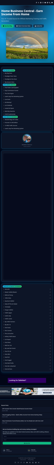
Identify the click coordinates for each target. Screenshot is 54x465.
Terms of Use (23, 459)
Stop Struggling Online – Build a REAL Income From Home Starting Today (22, 415)
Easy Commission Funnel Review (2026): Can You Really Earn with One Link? (22, 421)
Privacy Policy (31, 459)
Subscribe (38, 26)
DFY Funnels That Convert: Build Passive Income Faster (17, 408)
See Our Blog (7, 26)
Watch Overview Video (23, 26)
